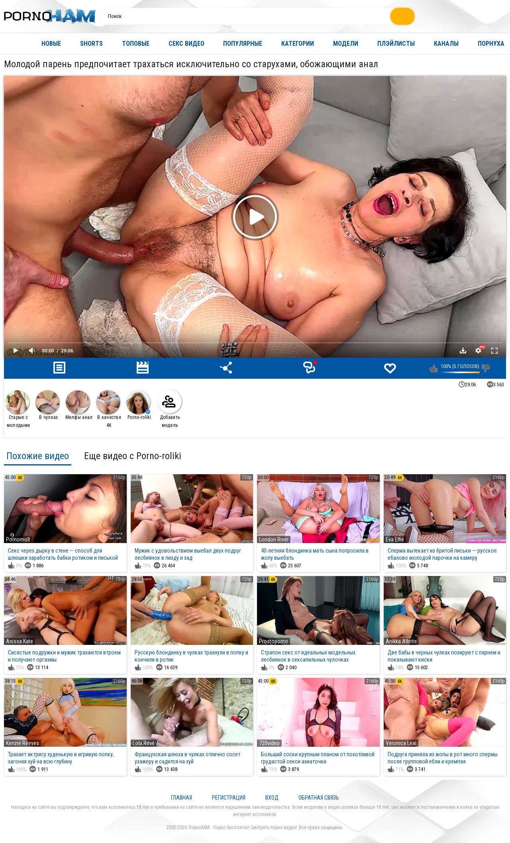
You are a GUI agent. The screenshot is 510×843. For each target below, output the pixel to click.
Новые (51, 43)
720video (269, 743)
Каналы (446, 43)
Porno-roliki (138, 405)
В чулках (47, 405)
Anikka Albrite (401, 641)
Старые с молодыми (17, 409)
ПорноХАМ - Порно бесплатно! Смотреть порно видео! (242, 827)
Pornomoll (18, 539)
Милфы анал (79, 405)
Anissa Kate (19, 641)
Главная (14, 43)
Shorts (91, 43)
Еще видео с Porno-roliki (132, 455)
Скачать (463, 350)
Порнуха (491, 43)
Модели (345, 43)
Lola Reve (144, 743)
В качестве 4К (108, 409)
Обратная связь (318, 797)
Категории (297, 43)
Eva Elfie (395, 539)
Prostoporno (273, 641)
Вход (272, 797)
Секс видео (186, 43)
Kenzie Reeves (22, 743)
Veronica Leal (401, 743)
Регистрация (228, 797)
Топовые (135, 43)
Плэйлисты (396, 43)
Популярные (242, 43)
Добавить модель (170, 408)
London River (273, 539)
